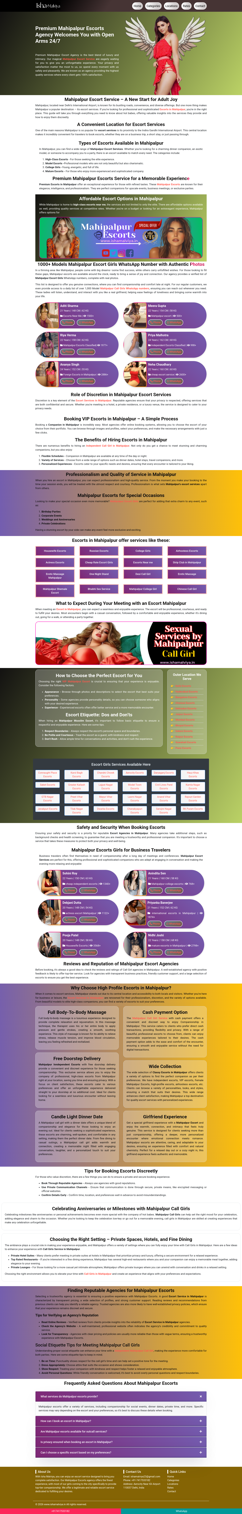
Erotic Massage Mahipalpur (55, 575)
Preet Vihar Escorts (77, 798)
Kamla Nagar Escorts (193, 786)
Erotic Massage (187, 574)
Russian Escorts (99, 550)
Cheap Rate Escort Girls (99, 562)
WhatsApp (181, 1511)
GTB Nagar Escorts (48, 798)
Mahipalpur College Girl (143, 589)
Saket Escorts (47, 784)
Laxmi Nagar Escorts (135, 798)
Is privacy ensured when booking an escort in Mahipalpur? (77, 1442)
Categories (153, 6)
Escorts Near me (143, 562)
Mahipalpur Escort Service (79, 59)
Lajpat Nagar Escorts (106, 786)
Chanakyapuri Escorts (134, 810)
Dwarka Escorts (105, 808)
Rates (186, 6)
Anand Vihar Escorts (164, 798)
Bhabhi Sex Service (99, 589)
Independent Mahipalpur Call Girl (134, 1350)
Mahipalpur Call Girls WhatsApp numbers (124, 288)
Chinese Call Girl (187, 589)
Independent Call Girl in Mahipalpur (107, 445)
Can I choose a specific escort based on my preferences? (76, 1452)
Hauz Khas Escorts (193, 774)
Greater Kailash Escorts (76, 786)
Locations (171, 6)
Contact (200, 6)
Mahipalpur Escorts (168, 184)
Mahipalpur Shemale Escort (55, 590)
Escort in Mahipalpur (68, 609)
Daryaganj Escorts (164, 772)
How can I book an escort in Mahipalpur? (66, 1421)
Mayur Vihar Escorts (105, 798)
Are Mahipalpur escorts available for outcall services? (74, 1431)
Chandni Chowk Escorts (105, 774)
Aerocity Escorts (135, 772)
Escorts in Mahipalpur (172, 109)
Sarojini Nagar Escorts (163, 810)
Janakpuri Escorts (47, 808)
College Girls (143, 550)
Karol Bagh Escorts (77, 774)
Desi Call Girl (143, 574)
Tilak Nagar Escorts (76, 810)
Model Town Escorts (135, 786)
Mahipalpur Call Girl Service (149, 1018)
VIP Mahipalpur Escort (76, 681)
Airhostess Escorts (187, 550)
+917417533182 (61, 1511)
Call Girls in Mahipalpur (98, 1273)
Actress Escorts (55, 562)
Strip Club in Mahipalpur (187, 562)
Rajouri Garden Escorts (193, 798)
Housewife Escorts (55, 550)
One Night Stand (98, 574)
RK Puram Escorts (193, 808)
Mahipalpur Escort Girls (124, 501)
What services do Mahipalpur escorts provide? (69, 1396)
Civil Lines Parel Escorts (163, 786)
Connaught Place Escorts (47, 774)
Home (137, 6)
